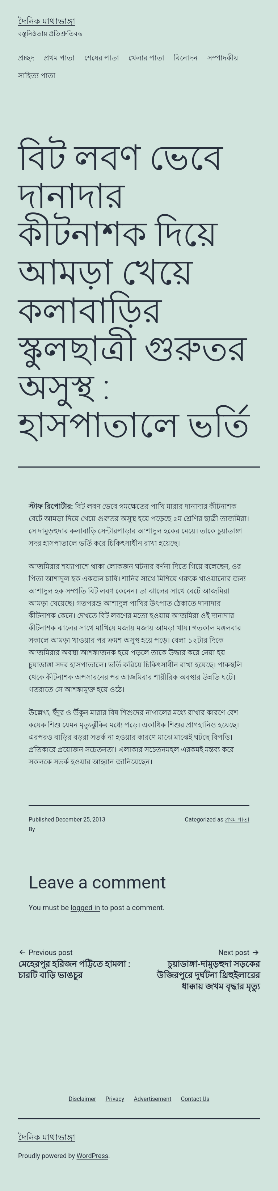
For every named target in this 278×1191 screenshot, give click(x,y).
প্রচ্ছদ (26, 58)
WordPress (92, 1156)
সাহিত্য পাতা (36, 75)
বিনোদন (186, 58)
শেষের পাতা (101, 58)
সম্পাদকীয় (222, 58)
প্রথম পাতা (59, 58)
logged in (85, 907)
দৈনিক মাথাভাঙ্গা (46, 21)
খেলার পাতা (146, 58)
